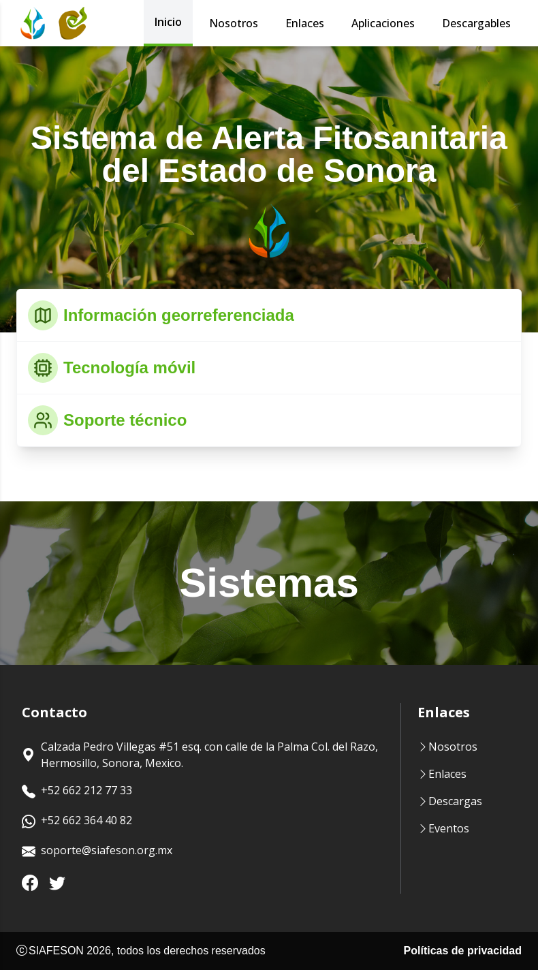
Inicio (168, 21)
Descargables (476, 23)
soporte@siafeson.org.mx (97, 851)
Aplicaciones (383, 23)
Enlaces (304, 23)
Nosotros (233, 23)
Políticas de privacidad (463, 950)
